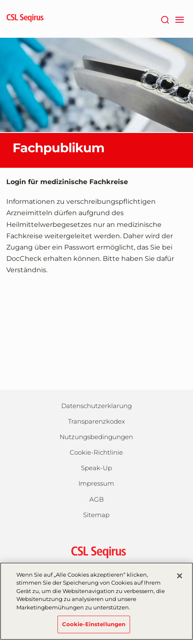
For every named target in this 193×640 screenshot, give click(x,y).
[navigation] (179, 18)
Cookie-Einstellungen (94, 624)
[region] (96, 601)
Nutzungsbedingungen (96, 437)
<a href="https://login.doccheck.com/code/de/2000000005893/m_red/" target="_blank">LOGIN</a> (96, 332)
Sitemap (96, 515)
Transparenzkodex (96, 421)
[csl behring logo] (96, 552)
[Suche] (164, 18)
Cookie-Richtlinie (96, 452)
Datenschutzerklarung (96, 406)
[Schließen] (179, 576)
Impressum (96, 483)
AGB (96, 499)
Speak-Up (96, 468)
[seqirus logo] (25, 19)
